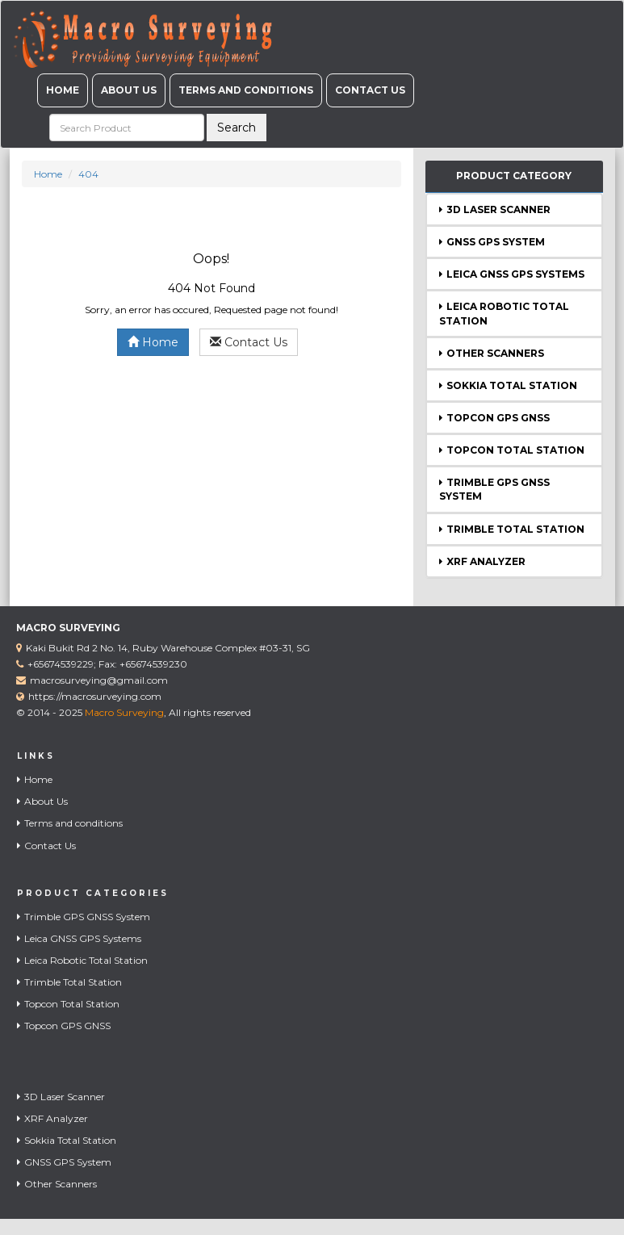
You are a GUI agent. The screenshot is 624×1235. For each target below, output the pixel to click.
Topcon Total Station (511, 450)
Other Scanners (491, 353)
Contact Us (370, 90)
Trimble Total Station (511, 529)
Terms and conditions (245, 90)
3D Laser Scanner (495, 209)
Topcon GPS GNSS (494, 418)
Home (62, 90)
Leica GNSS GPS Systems (511, 274)
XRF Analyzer (482, 561)
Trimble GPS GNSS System (83, 917)
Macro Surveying (124, 712)
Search (236, 127)
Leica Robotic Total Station (82, 960)
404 (88, 174)
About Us (129, 90)
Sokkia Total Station (508, 385)
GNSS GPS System (492, 242)
